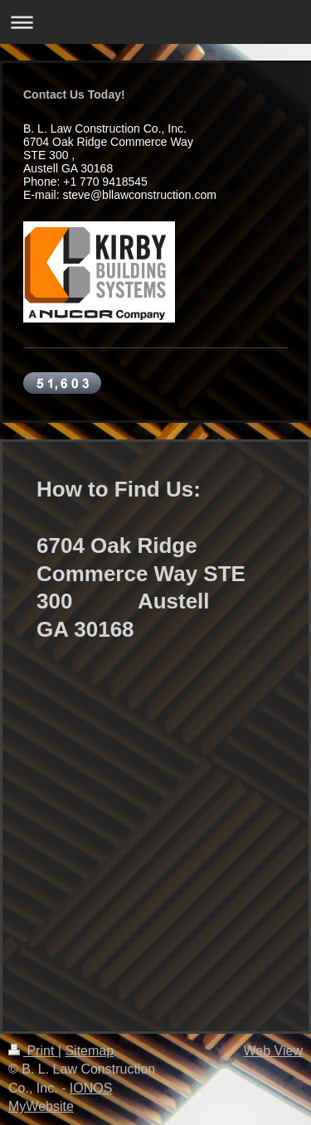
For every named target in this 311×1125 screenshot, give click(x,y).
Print (33, 1051)
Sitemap (89, 1051)
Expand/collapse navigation (155, 22)
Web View (273, 1051)
